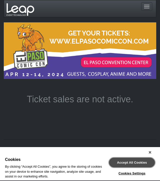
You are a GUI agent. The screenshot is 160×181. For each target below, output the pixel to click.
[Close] (153, 152)
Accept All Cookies (132, 160)
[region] (80, 164)
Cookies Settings (131, 171)
